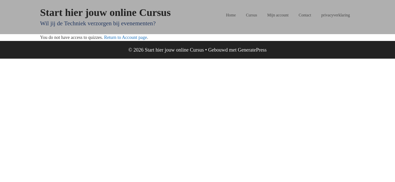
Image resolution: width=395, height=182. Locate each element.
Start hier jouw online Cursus (105, 12)
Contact (305, 15)
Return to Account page (125, 37)
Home (231, 15)
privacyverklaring (335, 15)
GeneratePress (252, 50)
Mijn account (278, 15)
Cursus (251, 15)
